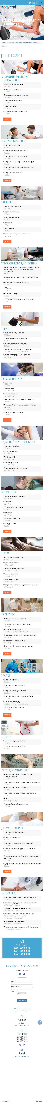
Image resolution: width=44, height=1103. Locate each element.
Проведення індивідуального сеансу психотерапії (20, 903)
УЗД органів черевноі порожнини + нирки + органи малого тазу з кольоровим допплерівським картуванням (21, 270)
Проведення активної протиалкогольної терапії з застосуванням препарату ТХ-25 (20, 915)
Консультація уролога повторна (14, 685)
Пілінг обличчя (9, 502)
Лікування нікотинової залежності (15, 921)
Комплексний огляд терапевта (14, 333)
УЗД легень (8, 288)
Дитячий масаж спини (11, 563)
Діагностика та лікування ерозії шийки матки (19, 234)
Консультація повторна (11, 217)
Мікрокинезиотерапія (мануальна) (15, 112)
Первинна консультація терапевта (15, 338)
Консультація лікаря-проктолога (15, 618)
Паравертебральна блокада (13, 101)
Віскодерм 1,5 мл (10, 524)
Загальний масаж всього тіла (14, 568)
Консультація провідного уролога (15, 691)
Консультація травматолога (13, 90)
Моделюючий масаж (11, 579)
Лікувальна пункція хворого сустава (16, 95)
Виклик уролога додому (12, 702)
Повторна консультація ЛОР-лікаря (15, 151)
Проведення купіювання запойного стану (17, 908)
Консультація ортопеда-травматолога (16, 787)
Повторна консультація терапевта (15, 344)
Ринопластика (9, 388)
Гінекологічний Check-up (12, 206)
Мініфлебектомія (9, 457)
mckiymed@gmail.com (22, 1057)
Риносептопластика (10, 394)
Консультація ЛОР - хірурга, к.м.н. (15, 156)
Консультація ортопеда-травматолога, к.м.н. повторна (22, 782)
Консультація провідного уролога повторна (18, 696)
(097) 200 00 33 (33, 2)
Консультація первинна (12, 212)
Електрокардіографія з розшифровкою (17, 355)
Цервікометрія (9, 228)
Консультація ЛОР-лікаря (12, 145)
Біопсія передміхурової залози (14, 707)
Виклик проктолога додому (13, 630)
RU (41, 2)
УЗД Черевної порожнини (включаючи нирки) (19, 299)
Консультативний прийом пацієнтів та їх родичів (20, 897)
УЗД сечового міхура (11, 294)
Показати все (7, 119)
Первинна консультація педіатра (15, 741)
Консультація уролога (11, 680)
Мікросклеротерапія (11, 452)
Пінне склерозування (11, 463)
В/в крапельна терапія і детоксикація (30, 42)
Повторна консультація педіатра (15, 746)
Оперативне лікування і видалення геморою (18, 646)
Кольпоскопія (8, 223)
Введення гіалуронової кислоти (14, 84)
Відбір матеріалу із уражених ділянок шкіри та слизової (22, 864)
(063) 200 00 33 (22, 953)
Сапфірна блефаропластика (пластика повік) (19, 399)
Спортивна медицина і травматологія (14, 42)
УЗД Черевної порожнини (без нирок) (16, 283)
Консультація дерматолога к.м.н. (15, 832)
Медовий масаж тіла (11, 574)
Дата (12, 991)
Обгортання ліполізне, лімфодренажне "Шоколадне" (21, 585)
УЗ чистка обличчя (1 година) (14, 507)
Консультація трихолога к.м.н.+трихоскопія (18, 843)
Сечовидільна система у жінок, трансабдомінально (21, 277)
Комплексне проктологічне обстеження (17, 624)
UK (39, 2)
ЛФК (5, 799)
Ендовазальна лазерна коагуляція (15, 468)
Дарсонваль (8, 513)
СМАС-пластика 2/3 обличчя (13, 412)
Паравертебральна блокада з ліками (16, 804)
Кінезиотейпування (10, 106)
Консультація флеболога (12, 446)
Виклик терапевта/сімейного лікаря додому (18, 349)
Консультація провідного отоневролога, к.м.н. (19, 167)
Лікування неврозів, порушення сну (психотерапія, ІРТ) (22, 927)
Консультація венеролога (12, 838)
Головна (4, 42)
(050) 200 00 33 (33, 1)
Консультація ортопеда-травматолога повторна (20, 793)
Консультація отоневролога (13, 173)
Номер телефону (15, 986)
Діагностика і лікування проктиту (15, 641)
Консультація (8, 383)
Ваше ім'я (13, 981)
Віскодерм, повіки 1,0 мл (12, 518)
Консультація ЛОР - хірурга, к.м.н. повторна (19, 162)
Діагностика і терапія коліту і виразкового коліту (20, 635)
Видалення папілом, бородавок (14, 496)
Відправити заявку (22, 1000)
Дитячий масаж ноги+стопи (13, 557)
